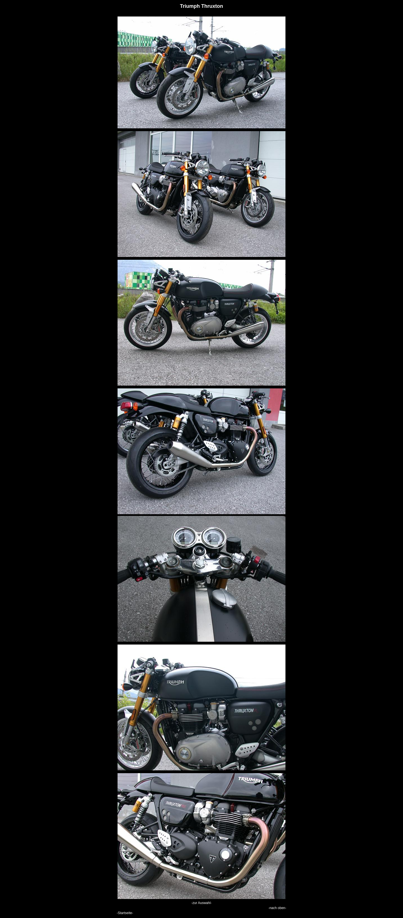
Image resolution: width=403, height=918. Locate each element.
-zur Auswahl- (201, 903)
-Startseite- (125, 913)
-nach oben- (277, 908)
